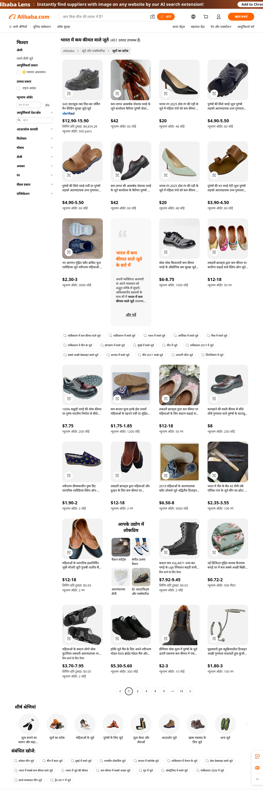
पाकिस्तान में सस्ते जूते (122, 336)
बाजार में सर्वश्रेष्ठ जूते (146, 761)
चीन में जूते (169, 345)
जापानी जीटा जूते (182, 355)
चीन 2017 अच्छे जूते (150, 355)
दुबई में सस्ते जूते (81, 761)
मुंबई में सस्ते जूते (143, 345)
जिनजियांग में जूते (212, 355)
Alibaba (68, 51)
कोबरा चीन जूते (24, 761)
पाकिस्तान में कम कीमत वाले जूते (82, 336)
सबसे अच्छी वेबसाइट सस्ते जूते (80, 355)
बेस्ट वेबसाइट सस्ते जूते (219, 761)
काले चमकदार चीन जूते (28, 780)
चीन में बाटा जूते (52, 761)
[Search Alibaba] (104, 16)
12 (181, 691)
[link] (257, 756)
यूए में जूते (146, 770)
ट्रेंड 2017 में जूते (60, 780)
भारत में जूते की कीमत (74, 770)
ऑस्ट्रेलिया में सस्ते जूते (174, 770)
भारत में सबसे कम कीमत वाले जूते (33, 770)
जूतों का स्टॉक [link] (120, 51)
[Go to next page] (190, 691)
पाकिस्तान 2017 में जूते (199, 345)
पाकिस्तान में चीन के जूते (77, 345)
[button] (152, 16)
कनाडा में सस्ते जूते (118, 355)
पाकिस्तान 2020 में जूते (210, 770)
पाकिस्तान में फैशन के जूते (182, 761)
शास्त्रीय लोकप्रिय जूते (112, 761)
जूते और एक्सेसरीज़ (93, 51)
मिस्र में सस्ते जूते (217, 336)
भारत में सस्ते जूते (154, 336)
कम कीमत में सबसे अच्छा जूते (113, 770)
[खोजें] (166, 16)
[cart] (206, 17)
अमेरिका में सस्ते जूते (186, 336)
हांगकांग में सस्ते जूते (112, 345)
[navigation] (33, 366)
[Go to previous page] (120, 691)
